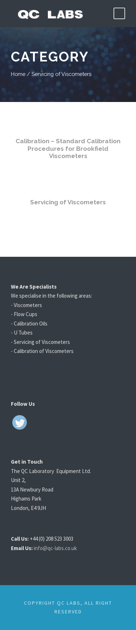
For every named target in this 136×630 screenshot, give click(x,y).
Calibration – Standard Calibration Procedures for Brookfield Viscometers (68, 148)
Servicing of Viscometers (68, 202)
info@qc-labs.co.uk (58, 548)
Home (18, 74)
